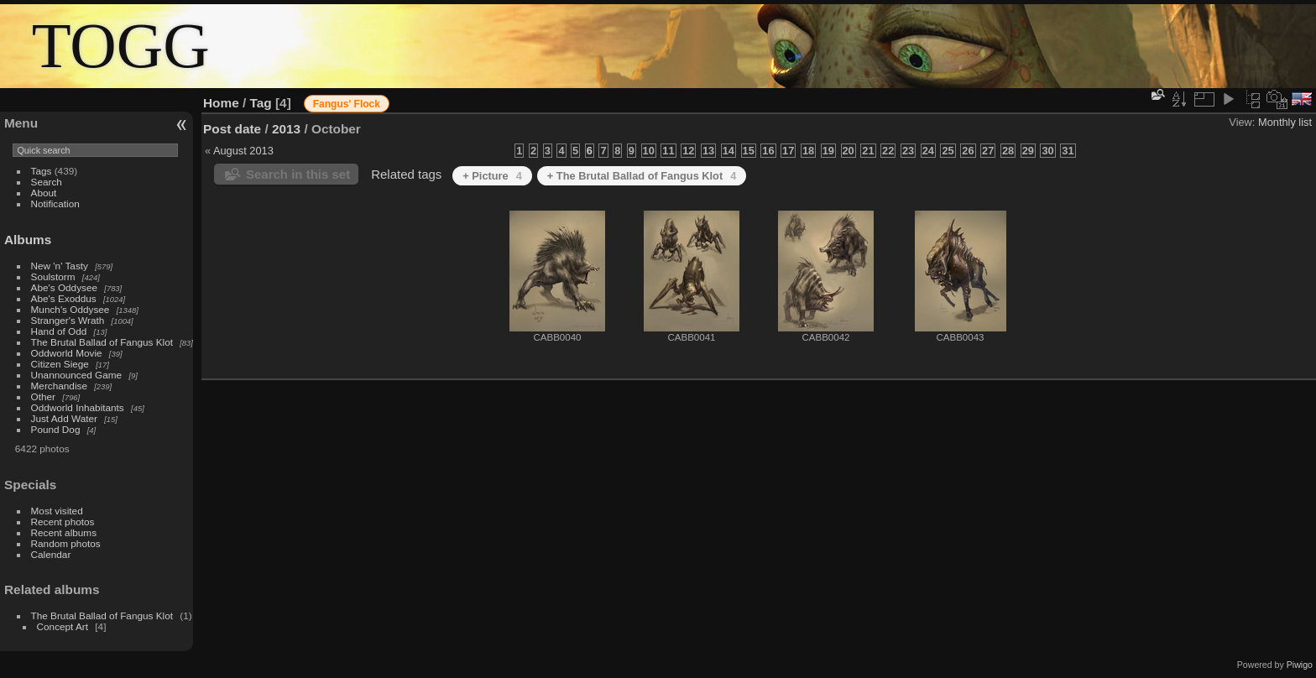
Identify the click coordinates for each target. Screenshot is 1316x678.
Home (221, 103)
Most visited (57, 510)
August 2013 (243, 150)
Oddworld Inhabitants (77, 407)
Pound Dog (56, 429)
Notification (55, 203)
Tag (261, 103)
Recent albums (64, 532)
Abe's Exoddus (64, 298)
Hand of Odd (59, 331)
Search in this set (298, 174)
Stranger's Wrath (68, 320)
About (44, 192)
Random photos (66, 543)
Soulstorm (53, 276)
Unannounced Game (77, 374)
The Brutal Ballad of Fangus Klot (102, 341)
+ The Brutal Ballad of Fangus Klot (642, 176)
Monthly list (1285, 122)
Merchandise (59, 385)
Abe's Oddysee (64, 287)
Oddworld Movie (66, 352)
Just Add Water (64, 418)
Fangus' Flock (346, 104)
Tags (41, 170)
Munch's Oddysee (70, 309)
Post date (232, 129)
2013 (286, 129)
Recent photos (63, 521)
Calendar (51, 554)
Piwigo (1300, 665)
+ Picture (492, 176)
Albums (27, 239)
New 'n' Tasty (59, 265)
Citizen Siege (60, 363)
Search (46, 181)
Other (43, 396)
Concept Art (62, 626)
